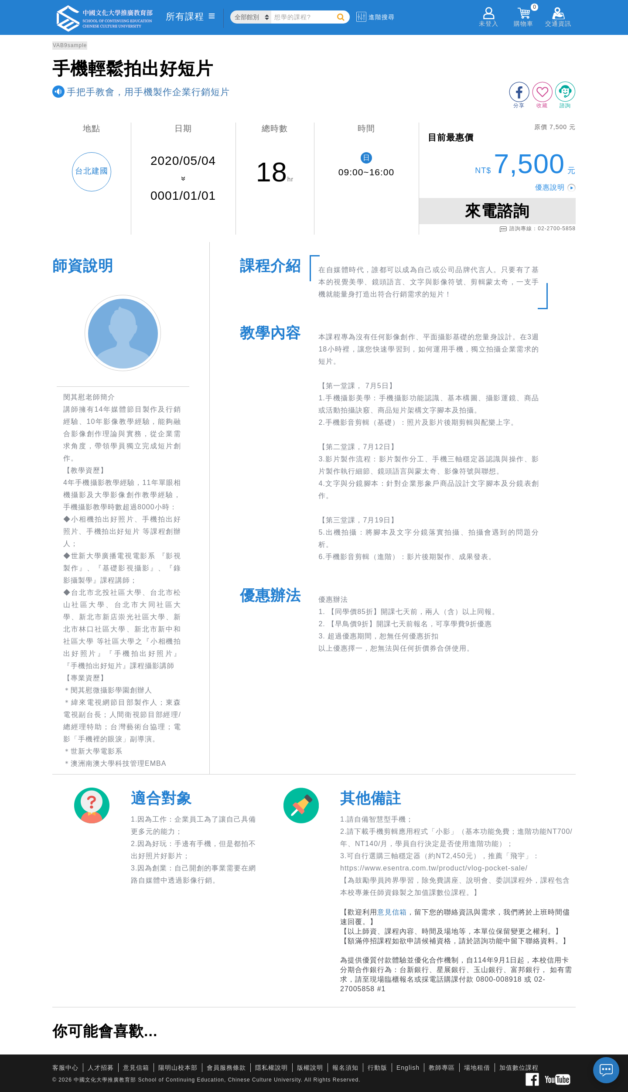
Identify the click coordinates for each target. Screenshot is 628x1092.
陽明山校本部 (178, 1067)
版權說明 (310, 1067)
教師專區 (442, 1067)
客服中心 (65, 1067)
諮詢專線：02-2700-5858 (537, 229)
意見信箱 (392, 912)
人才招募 (101, 1067)
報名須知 (345, 1067)
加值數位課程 (519, 1067)
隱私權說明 (271, 1067)
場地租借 (477, 1067)
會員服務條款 (226, 1067)
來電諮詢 (497, 211)
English (408, 1067)
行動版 (377, 1067)
